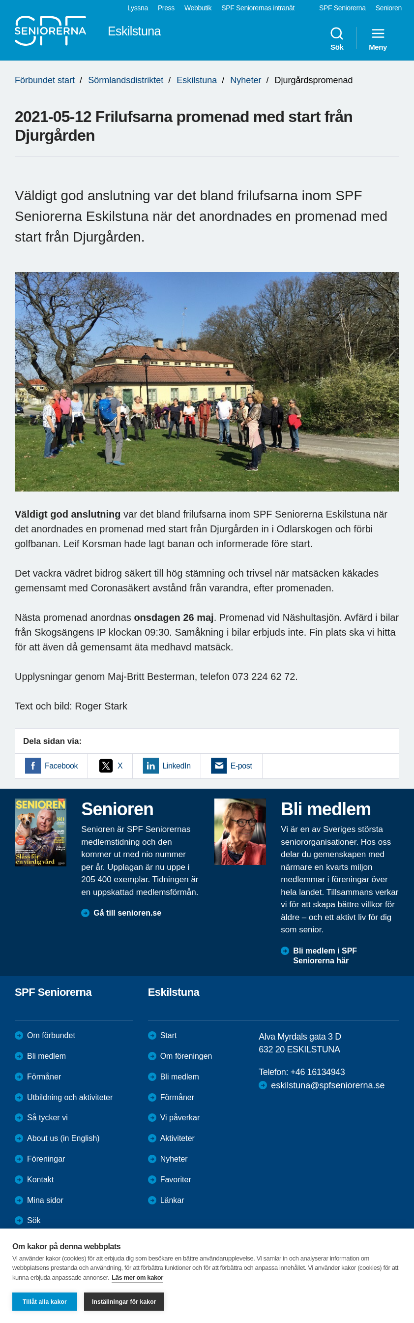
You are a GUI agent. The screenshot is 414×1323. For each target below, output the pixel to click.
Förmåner (44, 1077)
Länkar (172, 1200)
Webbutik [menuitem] (197, 8)
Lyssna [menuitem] (137, 8)
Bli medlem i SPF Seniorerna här (325, 956)
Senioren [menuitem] (389, 8)
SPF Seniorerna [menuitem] (342, 8)
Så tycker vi (47, 1117)
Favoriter (175, 1179)
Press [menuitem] (166, 8)
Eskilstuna (197, 80)
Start (168, 1035)
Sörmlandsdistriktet (125, 80)
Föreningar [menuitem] (46, 1159)
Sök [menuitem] (336, 38)
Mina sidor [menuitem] (45, 1200)
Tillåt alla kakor (45, 1301)
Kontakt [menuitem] (40, 1179)
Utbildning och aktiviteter (70, 1097)
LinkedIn (176, 766)
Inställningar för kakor (124, 1301)
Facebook (61, 766)
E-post (241, 766)
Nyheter (245, 80)
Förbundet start (45, 80)
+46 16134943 (318, 1072)
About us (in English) (63, 1138)
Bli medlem (46, 1056)
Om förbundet (51, 1035)
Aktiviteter (177, 1138)
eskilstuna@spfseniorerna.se (327, 1085)
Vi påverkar (180, 1117)
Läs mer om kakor (137, 1277)
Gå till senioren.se (127, 913)
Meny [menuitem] (378, 38)
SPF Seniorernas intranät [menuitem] (258, 8)
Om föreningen (186, 1056)
